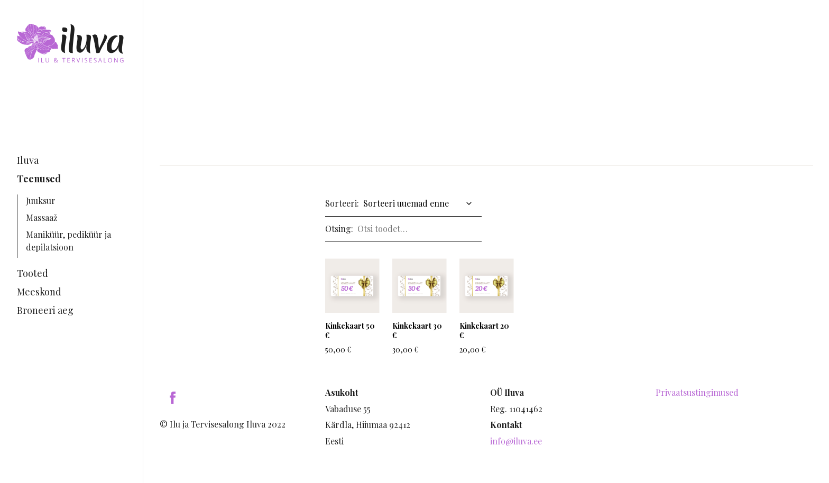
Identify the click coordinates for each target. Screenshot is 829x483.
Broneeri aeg (45, 310)
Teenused (39, 178)
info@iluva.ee (516, 441)
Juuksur (41, 200)
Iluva (28, 160)
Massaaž (42, 217)
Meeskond (39, 291)
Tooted (32, 273)
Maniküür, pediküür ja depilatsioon (68, 241)
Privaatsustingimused (697, 392)
